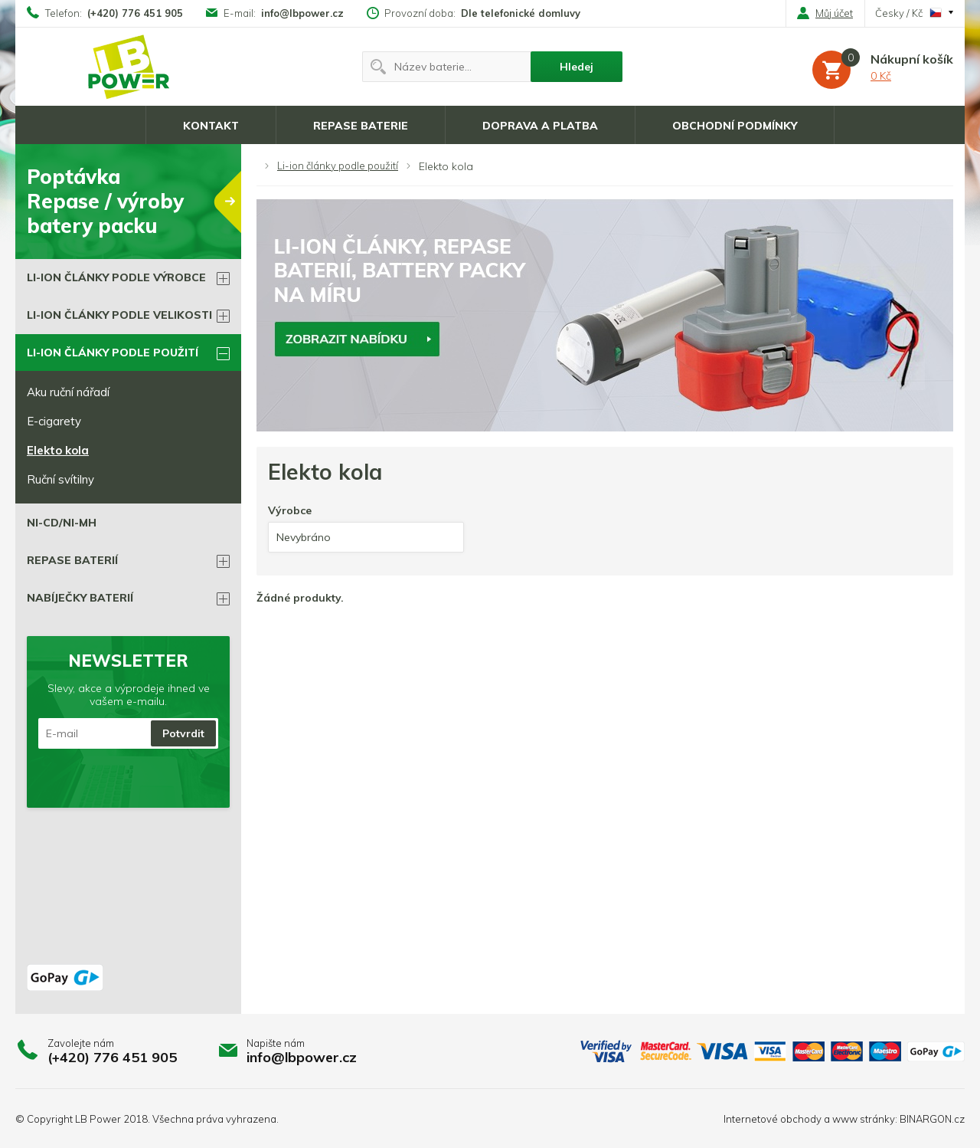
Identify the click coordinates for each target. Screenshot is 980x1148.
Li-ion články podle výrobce (116, 277)
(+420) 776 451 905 (135, 13)
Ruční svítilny (60, 479)
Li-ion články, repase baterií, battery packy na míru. (129, 66)
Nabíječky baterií (80, 598)
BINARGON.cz (932, 1119)
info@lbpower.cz (302, 13)
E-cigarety (54, 421)
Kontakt (211, 126)
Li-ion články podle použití (337, 165)
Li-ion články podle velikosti (119, 315)
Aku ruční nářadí (68, 392)
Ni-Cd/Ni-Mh (61, 523)
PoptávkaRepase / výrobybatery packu (134, 201)
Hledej (576, 67)
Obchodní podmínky (734, 126)
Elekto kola (58, 450)
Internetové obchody (773, 1119)
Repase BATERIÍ (72, 560)
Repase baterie (360, 126)
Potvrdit (183, 733)
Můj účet (825, 13)
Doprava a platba (540, 126)
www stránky (863, 1119)
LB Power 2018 (111, 1119)
